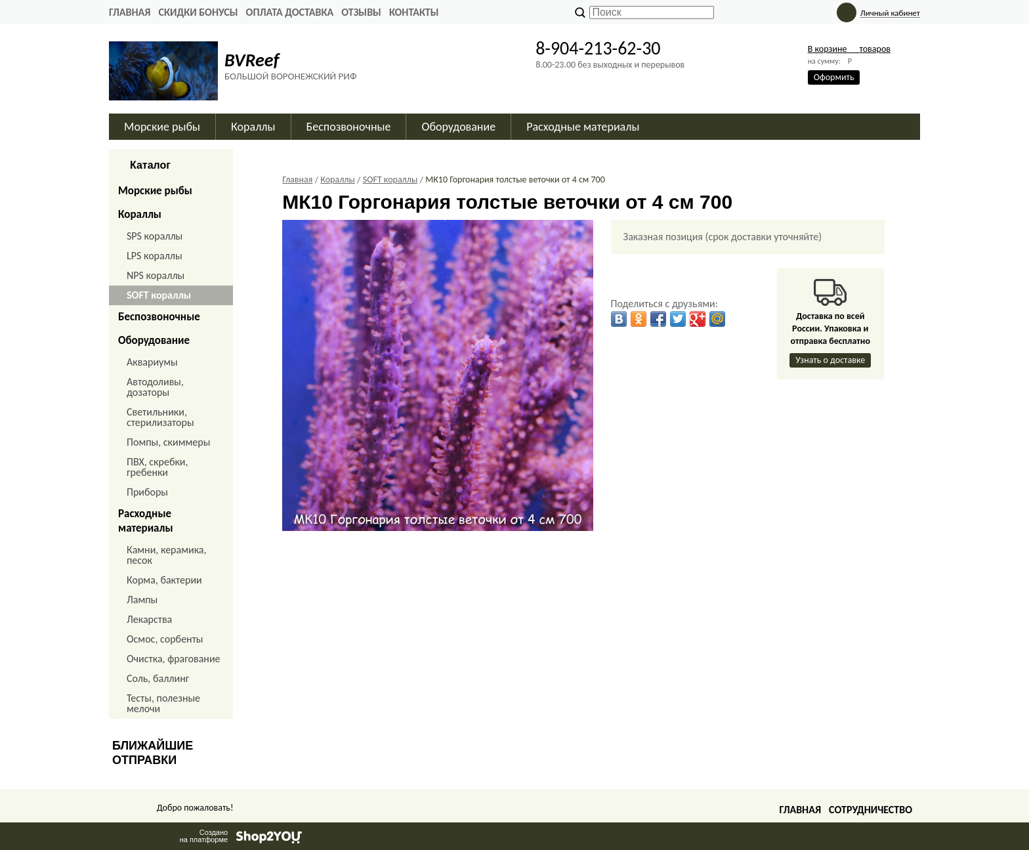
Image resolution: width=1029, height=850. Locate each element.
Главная (129, 12)
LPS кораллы (154, 255)
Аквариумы (152, 362)
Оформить (834, 77)
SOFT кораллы (159, 295)
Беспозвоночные (348, 126)
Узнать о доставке (830, 360)
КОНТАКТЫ (414, 12)
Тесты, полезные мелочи (163, 703)
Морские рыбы (162, 126)
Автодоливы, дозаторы (155, 386)
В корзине (849, 48)
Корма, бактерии (164, 580)
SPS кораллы (154, 236)
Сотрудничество (870, 809)
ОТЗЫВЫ (361, 12)
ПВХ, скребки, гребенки (157, 467)
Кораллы (253, 126)
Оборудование (458, 126)
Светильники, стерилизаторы (160, 417)
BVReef (251, 60)
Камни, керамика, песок (167, 554)
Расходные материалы (582, 126)
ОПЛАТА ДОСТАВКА (290, 12)
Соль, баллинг (158, 678)
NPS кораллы (155, 275)
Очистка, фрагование (173, 658)
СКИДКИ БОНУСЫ (198, 12)
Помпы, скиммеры (168, 442)
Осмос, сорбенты (165, 639)
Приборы (147, 492)
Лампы (142, 599)
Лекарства (149, 619)
